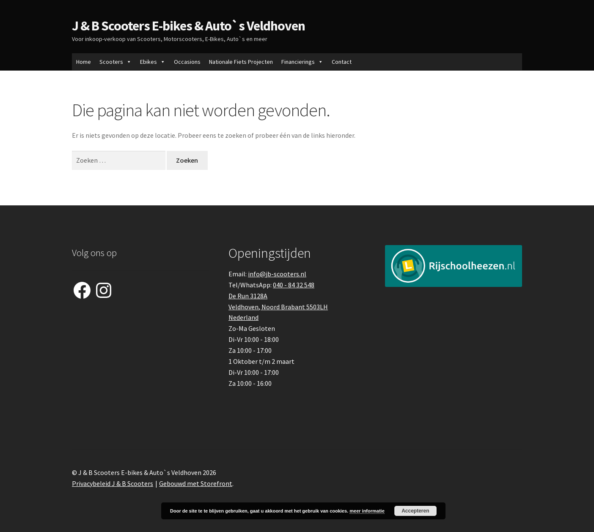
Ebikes (152, 61)
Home (83, 61)
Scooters (115, 61)
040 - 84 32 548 (293, 285)
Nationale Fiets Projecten (241, 61)
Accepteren (415, 511)
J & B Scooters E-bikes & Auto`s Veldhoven (188, 25)
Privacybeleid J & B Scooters (112, 483)
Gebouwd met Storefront (195, 483)
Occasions (187, 61)
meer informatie (367, 510)
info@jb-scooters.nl (277, 274)
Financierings (302, 61)
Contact (342, 61)
